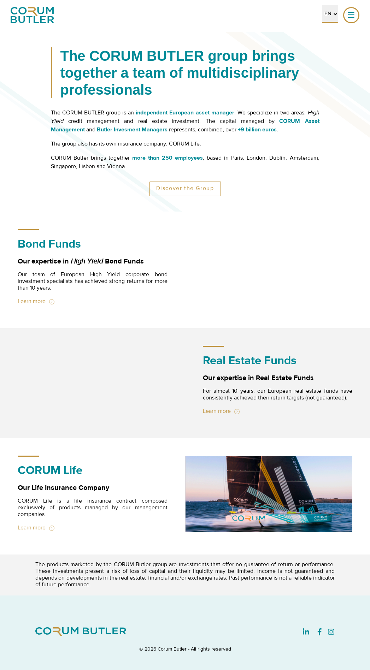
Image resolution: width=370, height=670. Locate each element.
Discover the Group (185, 188)
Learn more (32, 301)
